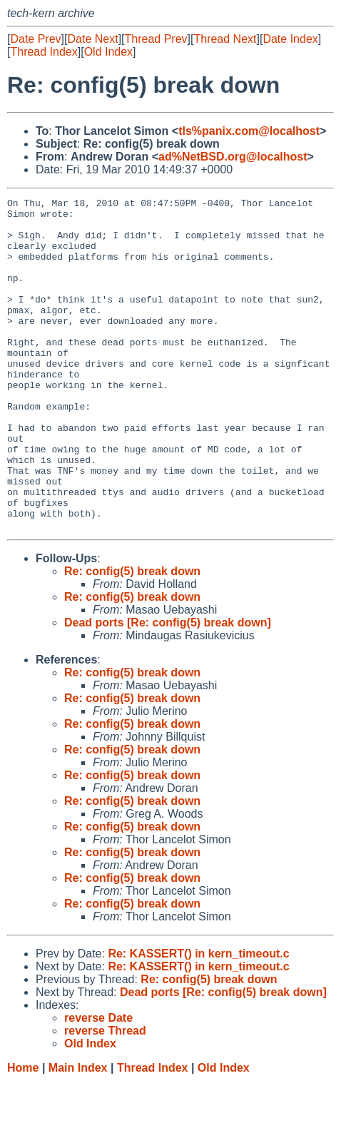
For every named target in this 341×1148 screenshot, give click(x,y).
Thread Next (224, 39)
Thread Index (43, 52)
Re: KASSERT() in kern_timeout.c (198, 1020)
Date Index (290, 39)
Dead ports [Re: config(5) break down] (167, 689)
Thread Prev (156, 39)
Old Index (108, 52)
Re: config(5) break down (132, 637)
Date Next (92, 39)
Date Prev (35, 39)
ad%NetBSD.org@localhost (232, 157)
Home (23, 1134)
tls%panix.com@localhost (249, 131)
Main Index (78, 1134)
